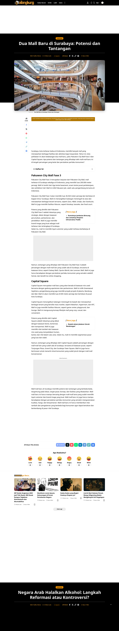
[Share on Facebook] (69, 55)
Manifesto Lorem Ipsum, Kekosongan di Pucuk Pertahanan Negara (46, 495)
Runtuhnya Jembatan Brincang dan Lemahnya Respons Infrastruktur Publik (78, 218)
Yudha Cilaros (37, 56)
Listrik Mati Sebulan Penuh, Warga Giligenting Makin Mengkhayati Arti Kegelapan (94, 495)
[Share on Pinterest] (26, 133)
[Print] (78, 55)
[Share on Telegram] (26, 142)
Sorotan (59, 38)
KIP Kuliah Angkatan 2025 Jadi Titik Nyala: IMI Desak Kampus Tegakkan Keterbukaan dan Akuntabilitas (23, 497)
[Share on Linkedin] (80, 445)
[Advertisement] (59, 19)
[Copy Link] (75, 55)
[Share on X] (72, 55)
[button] (65, 2)
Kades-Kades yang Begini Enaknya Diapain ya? (69, 494)
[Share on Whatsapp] (26, 138)
